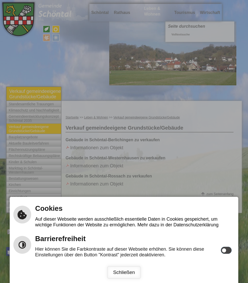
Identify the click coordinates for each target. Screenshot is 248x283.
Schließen (124, 272)
